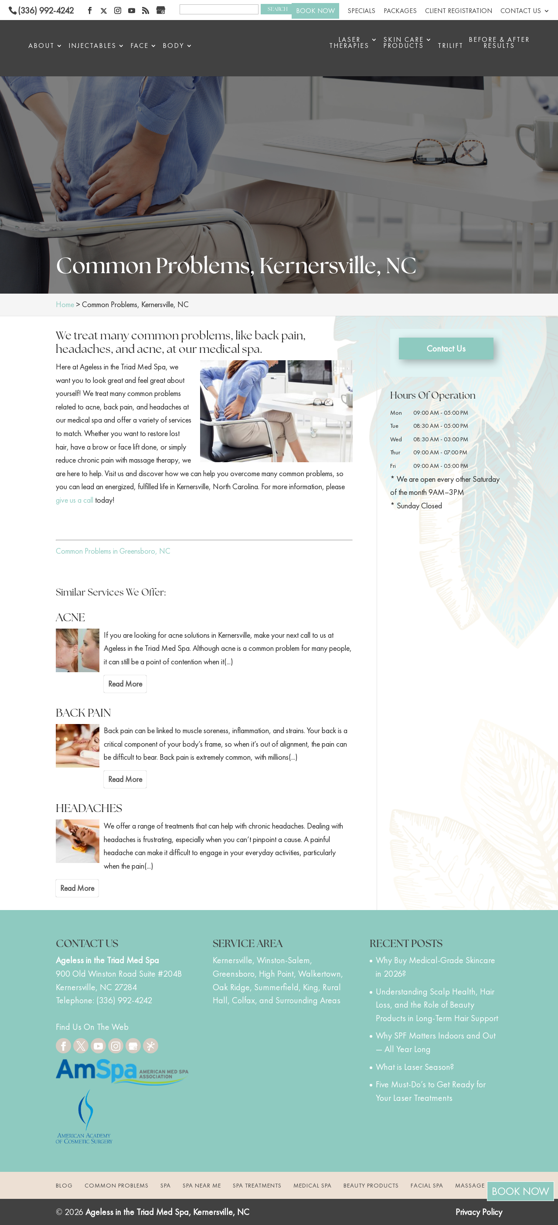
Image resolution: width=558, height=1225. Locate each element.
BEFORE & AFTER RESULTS (499, 43)
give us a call (74, 500)
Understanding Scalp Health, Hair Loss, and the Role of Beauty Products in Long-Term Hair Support (437, 1005)
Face (139, 46)
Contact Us (520, 11)
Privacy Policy (479, 1212)
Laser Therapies (349, 43)
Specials (361, 11)
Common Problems (117, 1185)
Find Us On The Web (92, 1026)
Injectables (92, 46)
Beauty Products (371, 1185)
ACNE (70, 617)
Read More (125, 684)
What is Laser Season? (415, 1067)
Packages (400, 11)
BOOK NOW (315, 10)
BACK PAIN (83, 712)
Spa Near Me (202, 1185)
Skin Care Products (403, 43)
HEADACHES (89, 808)
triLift (450, 46)
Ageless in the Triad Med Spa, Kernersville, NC (167, 1212)
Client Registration (458, 11)
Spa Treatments (257, 1185)
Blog (64, 1185)
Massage (470, 1185)
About (41, 46)
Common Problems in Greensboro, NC (113, 551)
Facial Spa (427, 1185)
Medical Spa (312, 1185)
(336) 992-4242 (46, 10)
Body (173, 46)
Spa (165, 1185)
